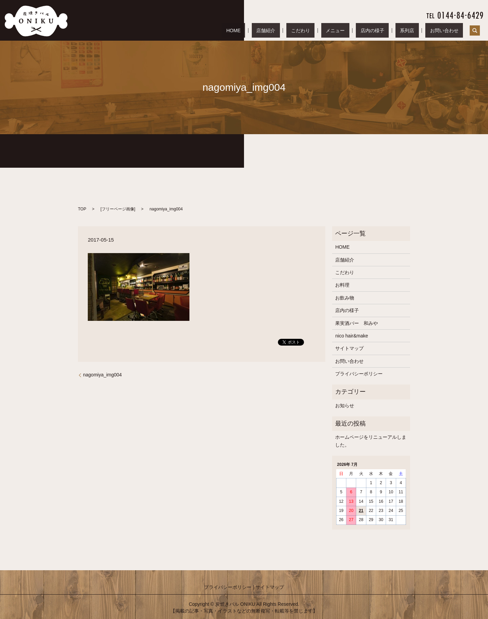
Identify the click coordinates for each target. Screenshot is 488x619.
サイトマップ (349, 348)
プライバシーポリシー (359, 373)
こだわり (341, 30)
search (475, 30)
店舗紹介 (315, 30)
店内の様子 (395, 30)
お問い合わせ (448, 30)
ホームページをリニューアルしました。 (370, 440)
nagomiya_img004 (102, 374)
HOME (293, 30)
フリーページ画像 (118, 209)
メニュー (367, 30)
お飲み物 (344, 298)
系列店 (421, 30)
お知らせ (344, 405)
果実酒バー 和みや (356, 323)
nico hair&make (351, 335)
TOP (82, 209)
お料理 (342, 285)
